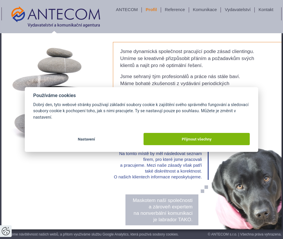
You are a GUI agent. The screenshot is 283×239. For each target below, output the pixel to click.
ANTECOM (127, 9)
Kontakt (265, 9)
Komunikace (205, 9)
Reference (175, 9)
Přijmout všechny (197, 139)
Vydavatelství (238, 9)
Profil (151, 9)
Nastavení (86, 139)
